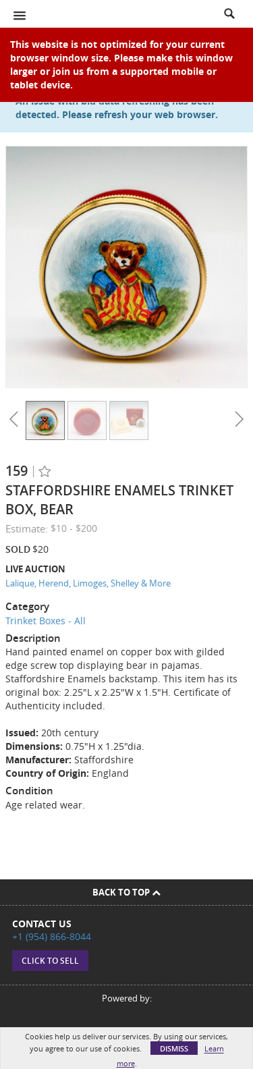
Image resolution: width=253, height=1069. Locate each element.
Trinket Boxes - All (45, 620)
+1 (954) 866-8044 (51, 936)
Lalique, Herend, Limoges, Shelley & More (88, 583)
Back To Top (126, 892)
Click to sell (50, 960)
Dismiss (174, 1048)
